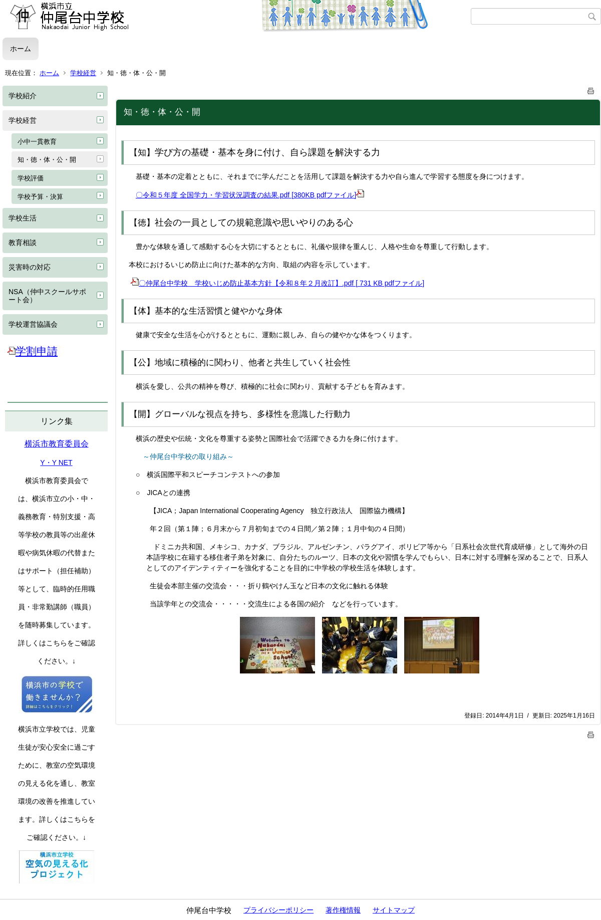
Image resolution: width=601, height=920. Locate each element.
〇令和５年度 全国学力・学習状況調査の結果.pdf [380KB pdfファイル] (250, 195)
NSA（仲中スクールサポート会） (47, 296)
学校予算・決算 (40, 196)
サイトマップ (394, 910)
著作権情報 (343, 910)
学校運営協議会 (33, 324)
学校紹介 (23, 96)
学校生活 (23, 218)
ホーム (20, 49)
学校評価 (31, 178)
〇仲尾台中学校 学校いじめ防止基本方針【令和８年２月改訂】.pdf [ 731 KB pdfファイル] (277, 283)
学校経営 (83, 73)
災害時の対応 (30, 267)
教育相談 (23, 243)
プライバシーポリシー (278, 910)
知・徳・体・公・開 (47, 159)
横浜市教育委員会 (57, 443)
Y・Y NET (56, 462)
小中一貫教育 (37, 141)
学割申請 (33, 351)
